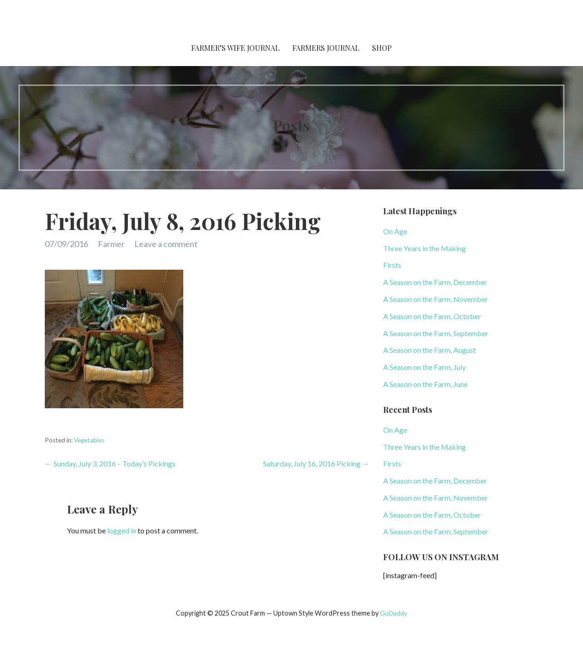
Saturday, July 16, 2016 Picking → (316, 463)
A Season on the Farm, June (425, 384)
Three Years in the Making (424, 248)
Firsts (392, 264)
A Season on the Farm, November (435, 299)
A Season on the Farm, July (424, 367)
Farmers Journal (326, 48)
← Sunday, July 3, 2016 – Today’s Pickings (110, 463)
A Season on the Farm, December (435, 282)
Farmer (111, 244)
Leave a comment (166, 244)
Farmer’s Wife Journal (235, 48)
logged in (121, 530)
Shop (382, 48)
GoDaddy (393, 613)
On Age (395, 231)
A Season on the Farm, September (435, 333)
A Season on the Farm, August (429, 349)
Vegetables (89, 440)
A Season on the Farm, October (432, 316)
